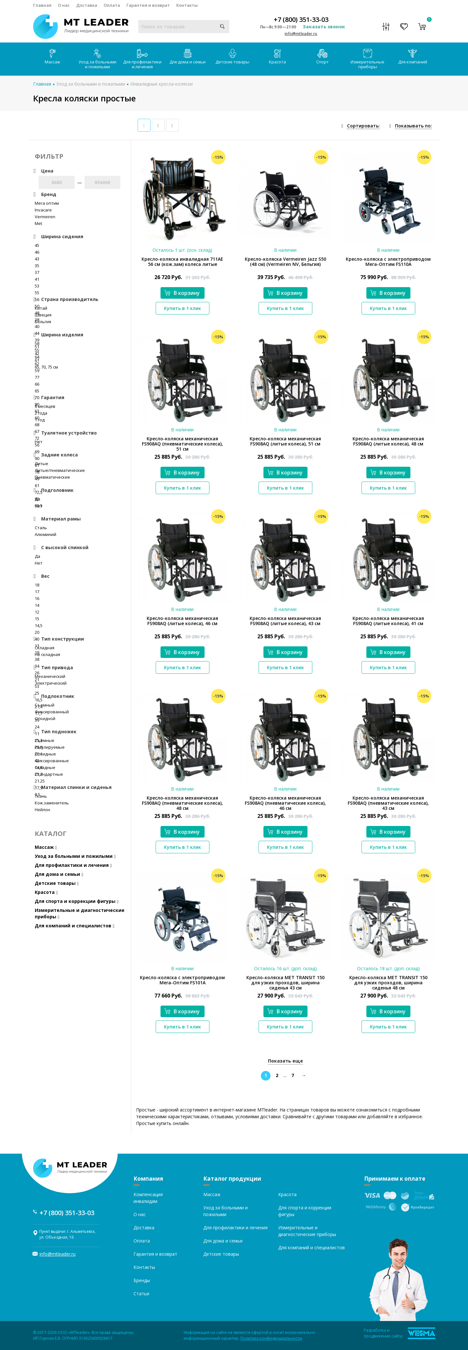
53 (37, 286)
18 (37, 585)
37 (37, 272)
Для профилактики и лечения (142, 59)
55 (37, 292)
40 (37, 326)
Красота (277, 57)
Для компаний (412, 57)
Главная (42, 5)
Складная (44, 648)
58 (37, 343)
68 (37, 424)
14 (37, 605)
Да (37, 499)
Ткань (41, 796)
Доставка (86, 5)
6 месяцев (45, 406)
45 (37, 245)
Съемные (44, 740)
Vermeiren (45, 217)
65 (37, 391)
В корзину (182, 292)
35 (37, 265)
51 (37, 347)
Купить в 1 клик (182, 308)
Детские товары (232, 57)
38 (37, 659)
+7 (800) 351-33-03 (301, 19)
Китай (41, 308)
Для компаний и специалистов (75, 926)
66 (37, 384)
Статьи (141, 1293)
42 (37, 353)
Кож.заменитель (52, 803)
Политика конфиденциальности (271, 1338)
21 (37, 679)
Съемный (44, 705)
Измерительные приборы (367, 59)
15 (37, 619)
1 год (40, 420)
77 (37, 377)
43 (37, 259)
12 (37, 612)
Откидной (45, 718)
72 (37, 438)
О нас (64, 5)
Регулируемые (50, 747)
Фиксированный (52, 712)
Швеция (43, 315)
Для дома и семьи (188, 57)
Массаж (52, 57)
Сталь (41, 527)
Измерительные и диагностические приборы (79, 913)
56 (37, 445)
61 (37, 360)
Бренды (141, 1280)
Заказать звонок (324, 26)
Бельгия (43, 321)
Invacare (43, 210)
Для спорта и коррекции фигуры (77, 901)
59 (37, 370)
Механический (50, 676)
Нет (38, 442)
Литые (41, 463)
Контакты (187, 5)
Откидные (45, 754)
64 (37, 357)
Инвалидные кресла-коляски (161, 84)
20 (37, 632)
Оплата (112, 5)
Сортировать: (363, 126)
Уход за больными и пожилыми (97, 59)
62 (37, 364)
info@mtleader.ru (301, 33)
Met (38, 223)
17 (37, 592)
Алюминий (45, 534)
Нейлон (42, 809)
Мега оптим (47, 203)
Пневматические (52, 477)
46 (37, 252)
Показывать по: (413, 126)
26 (37, 673)
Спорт (322, 57)
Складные (45, 767)
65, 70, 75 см (46, 367)
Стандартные (49, 774)
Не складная (47, 654)
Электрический (51, 683)
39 (37, 340)
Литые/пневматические (60, 470)
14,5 (38, 625)
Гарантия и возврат (148, 5)
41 (37, 279)
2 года (41, 413)
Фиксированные (52, 761)
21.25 (40, 781)
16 (37, 598)
